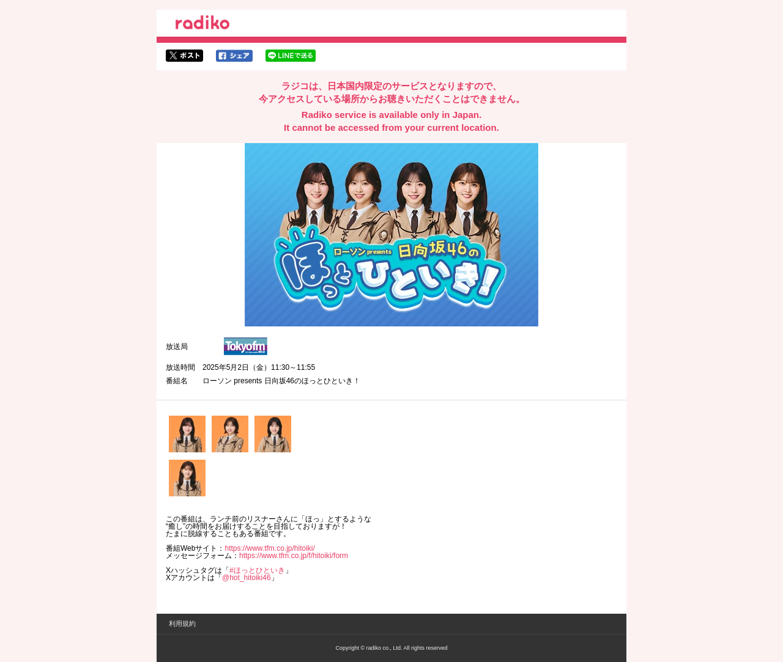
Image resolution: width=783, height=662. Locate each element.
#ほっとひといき (257, 570)
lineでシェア (290, 56)
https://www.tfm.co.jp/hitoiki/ (269, 548)
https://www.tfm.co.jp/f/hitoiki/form (293, 555)
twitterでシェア (184, 56)
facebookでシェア (234, 56)
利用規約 (182, 623)
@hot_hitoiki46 (246, 577)
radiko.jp (202, 24)
